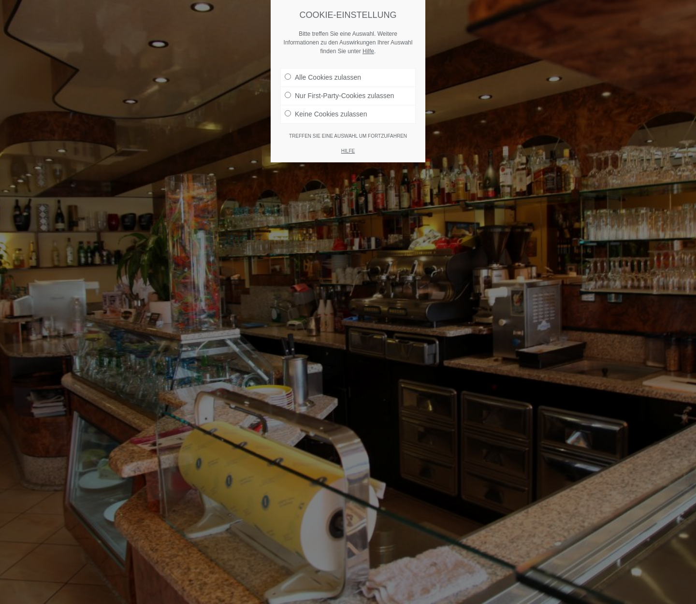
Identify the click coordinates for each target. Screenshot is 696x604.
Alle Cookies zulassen (323, 77)
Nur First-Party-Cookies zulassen (339, 96)
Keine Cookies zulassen (326, 114)
